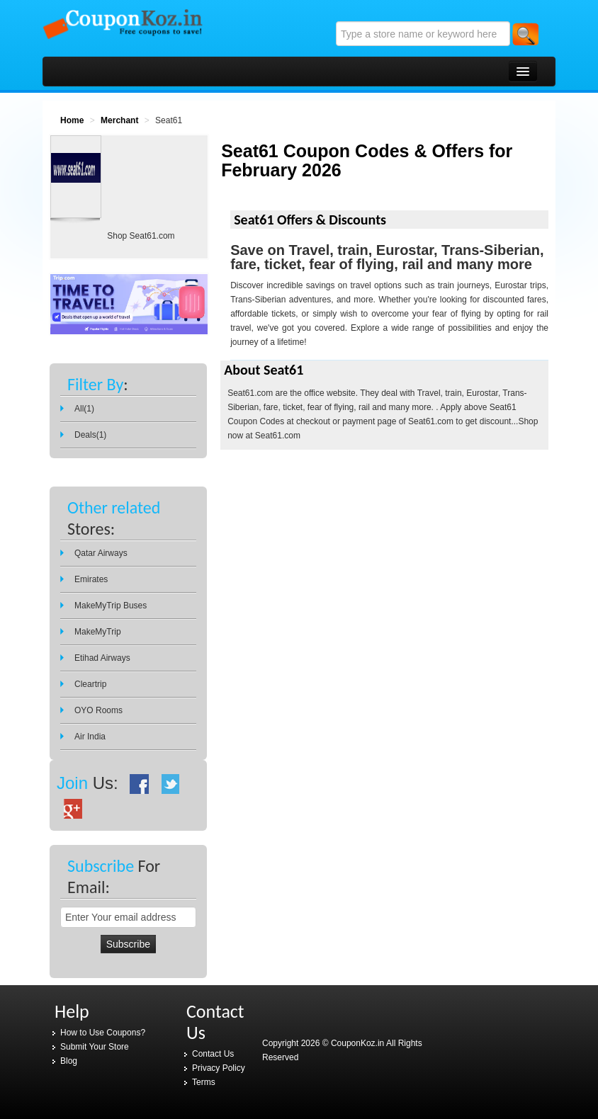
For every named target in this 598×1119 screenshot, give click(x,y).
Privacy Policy (218, 1068)
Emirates (91, 579)
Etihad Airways (102, 658)
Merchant (119, 120)
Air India (90, 737)
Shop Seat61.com (140, 236)
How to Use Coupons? (102, 1033)
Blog (68, 1061)
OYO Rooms (98, 710)
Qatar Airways (101, 553)
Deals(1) (90, 435)
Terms (203, 1082)
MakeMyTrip (97, 632)
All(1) (84, 409)
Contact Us (213, 1054)
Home (72, 120)
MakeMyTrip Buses (110, 605)
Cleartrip (90, 684)
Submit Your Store (94, 1047)
